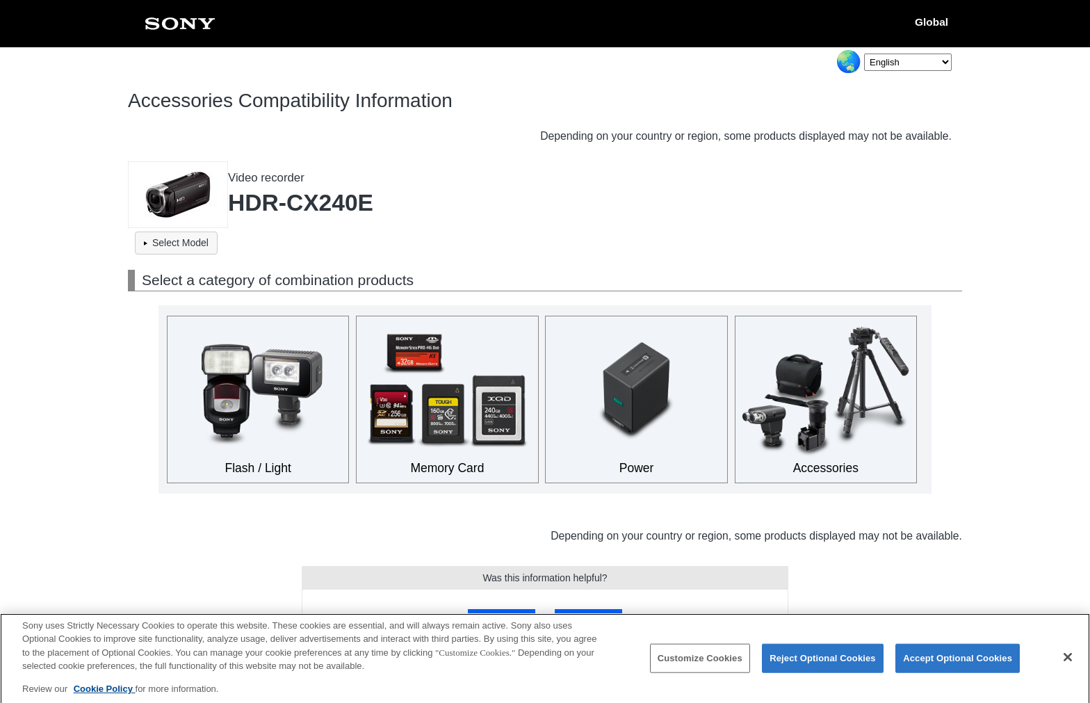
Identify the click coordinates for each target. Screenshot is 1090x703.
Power (636, 468)
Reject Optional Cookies (823, 664)
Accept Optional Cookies (957, 664)
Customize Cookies (700, 664)
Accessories (826, 468)
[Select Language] (908, 62)
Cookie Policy (105, 695)
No (588, 618)
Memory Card (447, 468)
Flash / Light (258, 468)
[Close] (1067, 664)
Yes (501, 618)
